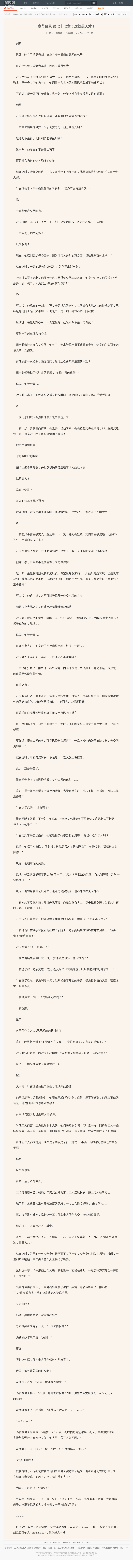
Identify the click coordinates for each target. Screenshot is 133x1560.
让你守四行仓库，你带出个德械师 (27, 1548)
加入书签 (79, 33)
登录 (114, 3)
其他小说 (90, 8)
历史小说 (56, 8)
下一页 (90, 33)
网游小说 (67, 8)
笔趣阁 (10, 4)
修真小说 (34, 8)
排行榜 (36, 3)
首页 (26, 3)
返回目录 (59, 33)
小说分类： (10, 8)
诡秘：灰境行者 (49, 1548)
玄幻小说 (22, 8)
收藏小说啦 (50, 3)
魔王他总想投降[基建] (65, 1548)
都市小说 (45, 8)
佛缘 (122, 1548)
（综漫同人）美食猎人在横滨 (88, 1548)
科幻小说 (79, 8)
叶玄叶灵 (32, 14)
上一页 (48, 33)
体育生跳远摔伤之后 (110, 1548)
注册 (121, 3)
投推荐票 (69, 33)
